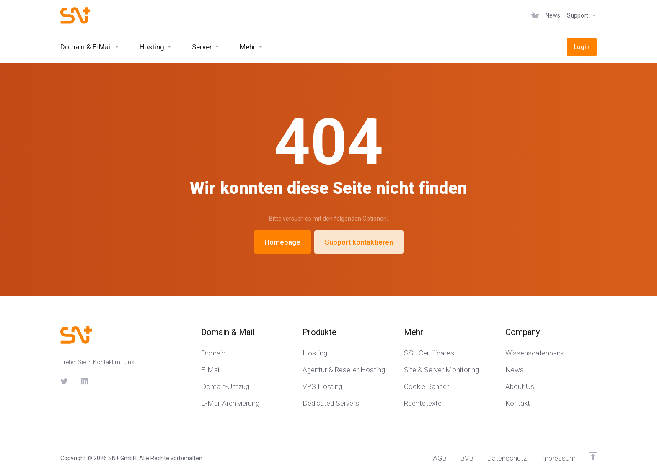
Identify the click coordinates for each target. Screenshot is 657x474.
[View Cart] (535, 15)
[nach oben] (592, 456)
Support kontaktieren (359, 242)
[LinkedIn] (85, 381)
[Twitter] (64, 381)
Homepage (282, 242)
